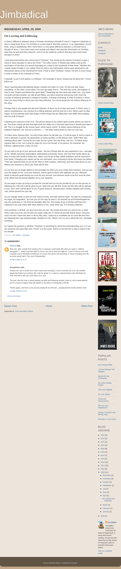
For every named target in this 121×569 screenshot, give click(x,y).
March (105, 505)
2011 (103, 465)
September (107, 485)
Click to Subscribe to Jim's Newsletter (106, 35)
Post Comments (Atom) (24, 311)
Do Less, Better (104, 394)
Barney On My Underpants (103, 377)
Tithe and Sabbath (105, 390)
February (106, 508)
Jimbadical (24, 14)
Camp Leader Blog (105, 144)
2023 (103, 438)
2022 (103, 442)
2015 (103, 452)
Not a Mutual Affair (105, 365)
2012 (103, 462)
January (106, 512)
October (106, 482)
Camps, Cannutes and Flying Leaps (106, 413)
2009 (103, 472)
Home (49, 306)
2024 (103, 435)
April (105, 496)
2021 (103, 445)
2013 (103, 459)
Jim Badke (112, 522)
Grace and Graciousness (103, 400)
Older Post (87, 306)
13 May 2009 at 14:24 (18, 291)
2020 (103, 449)
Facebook (102, 53)
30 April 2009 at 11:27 (18, 260)
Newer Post (10, 306)
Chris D (13, 246)
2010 (103, 469)
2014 (103, 455)
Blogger (74, 563)
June (105, 492)
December (107, 475)
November (107, 479)
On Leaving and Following (108, 500)
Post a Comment (13, 296)
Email (100, 47)
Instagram (102, 50)
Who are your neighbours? (103, 407)
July (104, 489)
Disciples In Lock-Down (107, 419)
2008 (103, 516)
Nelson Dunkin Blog (105, 103)
